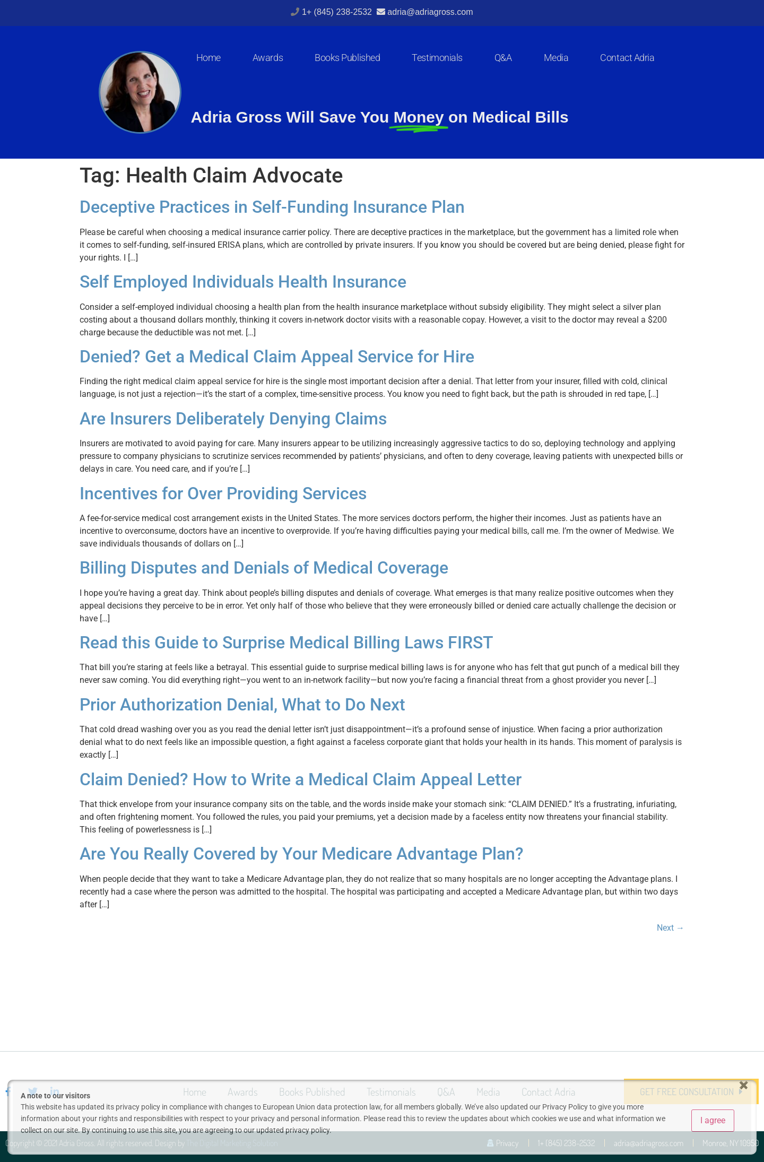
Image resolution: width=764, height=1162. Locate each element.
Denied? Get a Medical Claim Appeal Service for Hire (277, 356)
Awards (268, 57)
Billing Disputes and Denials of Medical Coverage (264, 568)
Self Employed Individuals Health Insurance (243, 282)
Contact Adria (627, 57)
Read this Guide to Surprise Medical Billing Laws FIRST (286, 642)
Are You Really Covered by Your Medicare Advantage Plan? (302, 854)
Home (208, 57)
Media (556, 57)
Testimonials (437, 57)
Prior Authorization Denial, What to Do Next (242, 705)
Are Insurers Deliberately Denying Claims (233, 419)
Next (670, 928)
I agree (712, 1120)
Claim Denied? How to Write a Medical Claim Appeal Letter (301, 779)
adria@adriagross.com (430, 11)
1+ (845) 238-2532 (338, 11)
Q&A (503, 57)
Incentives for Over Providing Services (223, 493)
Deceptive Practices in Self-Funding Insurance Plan (272, 207)
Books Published (347, 57)
